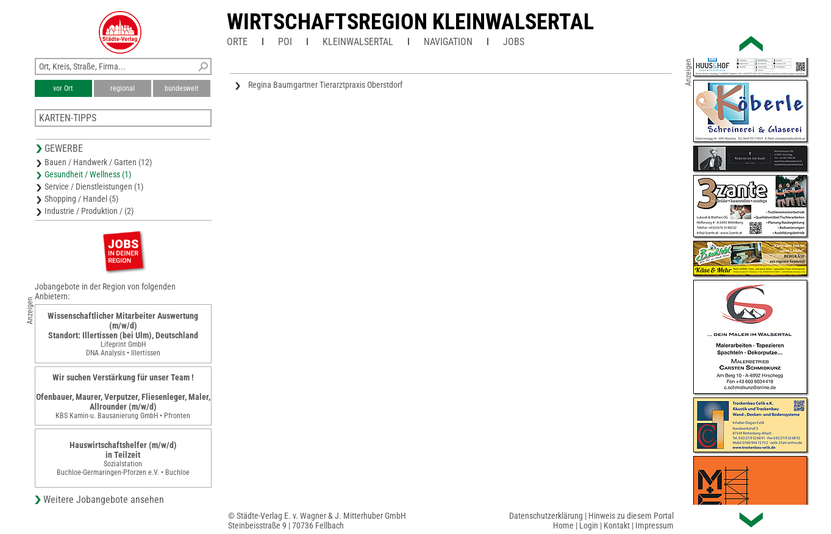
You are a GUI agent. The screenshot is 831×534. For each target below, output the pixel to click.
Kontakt (617, 525)
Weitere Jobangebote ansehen (103, 499)
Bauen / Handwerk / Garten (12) (98, 162)
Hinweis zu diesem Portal (631, 516)
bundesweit (182, 88)
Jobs (513, 42)
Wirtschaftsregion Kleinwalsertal (410, 22)
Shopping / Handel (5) (81, 199)
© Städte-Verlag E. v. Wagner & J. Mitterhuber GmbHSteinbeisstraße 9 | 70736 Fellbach (317, 520)
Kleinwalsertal (358, 42)
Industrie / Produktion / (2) (89, 211)
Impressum (654, 525)
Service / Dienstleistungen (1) (94, 186)
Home (563, 525)
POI (285, 42)
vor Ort (63, 88)
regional (122, 88)
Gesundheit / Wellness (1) (88, 174)
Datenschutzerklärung (546, 516)
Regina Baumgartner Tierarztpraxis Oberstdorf (325, 85)
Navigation (448, 42)
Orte (237, 42)
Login (588, 525)
